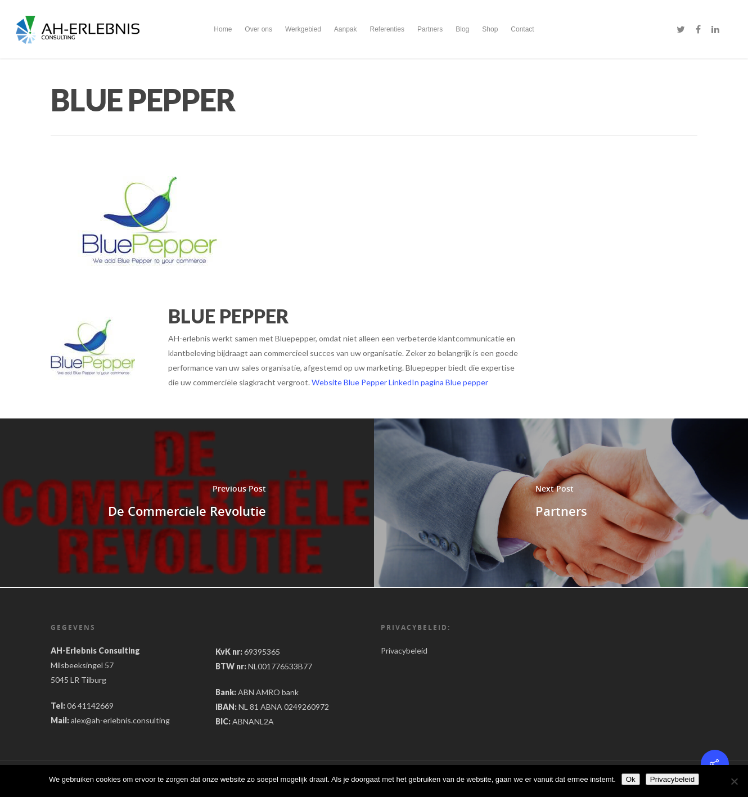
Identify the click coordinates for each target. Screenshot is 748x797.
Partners (430, 29)
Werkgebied (303, 29)
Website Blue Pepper (349, 382)
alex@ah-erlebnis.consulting (120, 720)
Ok (631, 779)
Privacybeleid (404, 650)
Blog (462, 29)
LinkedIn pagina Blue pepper (438, 382)
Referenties (387, 29)
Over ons (258, 29)
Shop (490, 29)
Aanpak (345, 29)
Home (223, 29)
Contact (522, 29)
